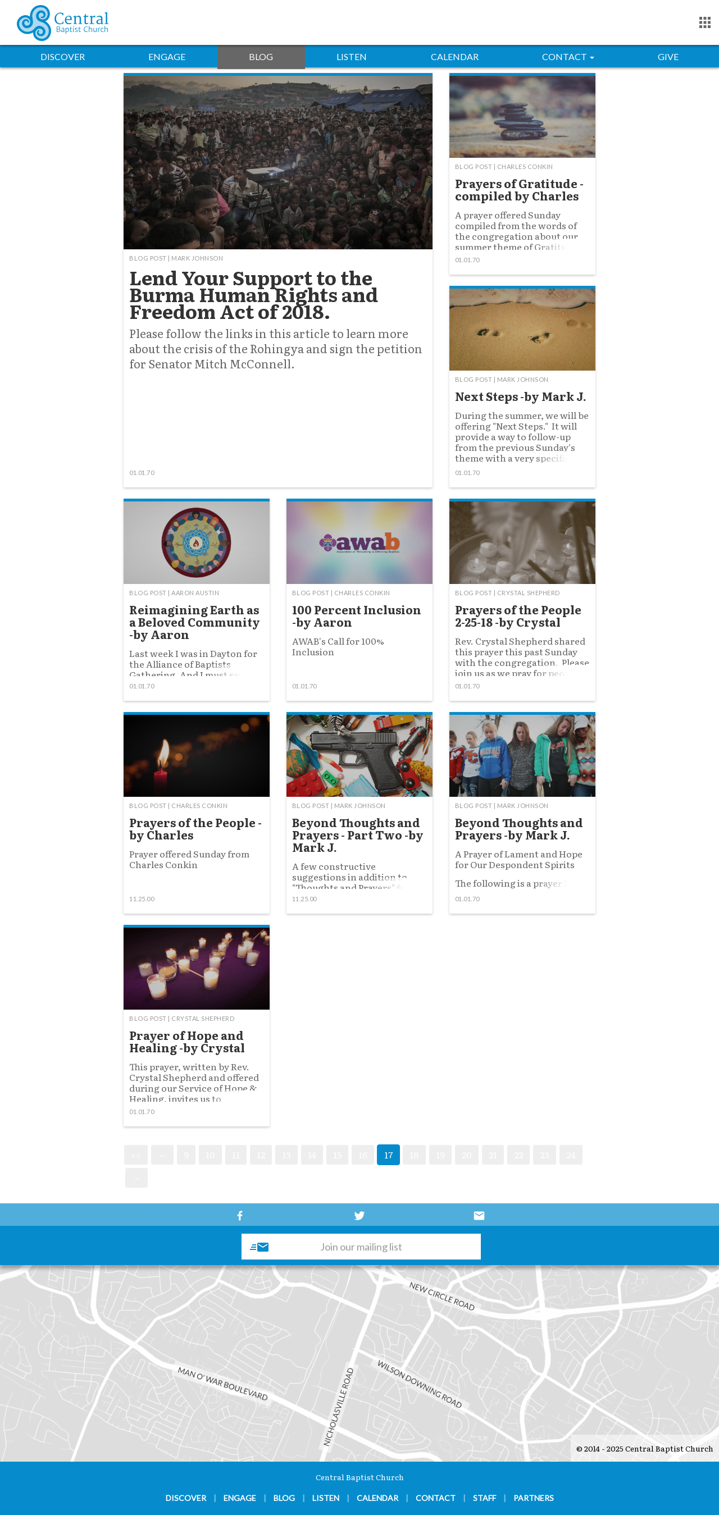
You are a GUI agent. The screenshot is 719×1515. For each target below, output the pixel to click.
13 (286, 1154)
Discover (62, 56)
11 (236, 1154)
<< (136, 1154)
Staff (484, 1498)
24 (571, 1154)
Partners (533, 1498)
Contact (568, 56)
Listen (351, 56)
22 (518, 1154)
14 (312, 1154)
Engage (166, 56)
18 (414, 1154)
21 (493, 1154)
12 (261, 1154)
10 (210, 1154)
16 (362, 1154)
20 (467, 1154)
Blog (261, 56)
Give (668, 56)
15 (337, 1154)
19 (440, 1154)
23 (544, 1154)
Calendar (455, 56)
